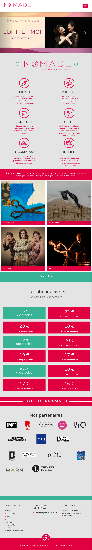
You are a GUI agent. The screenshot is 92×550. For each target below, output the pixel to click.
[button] (7, 32)
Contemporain (60, 173)
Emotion (81, 173)
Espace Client (11, 525)
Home (9, 511)
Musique (49, 176)
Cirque (31, 173)
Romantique (71, 176)
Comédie (40, 173)
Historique (20, 176)
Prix (8, 519)
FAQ (8, 528)
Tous (8, 173)
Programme (11, 513)
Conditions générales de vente (46, 513)
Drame (72, 173)
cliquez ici (68, 516)
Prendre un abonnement (15, 531)
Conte (49, 173)
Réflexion (59, 176)
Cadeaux (10, 522)
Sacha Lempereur (36, 545)
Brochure (10, 516)
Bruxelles (17, 173)
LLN (24, 173)
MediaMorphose (65, 545)
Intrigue (39, 176)
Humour (30, 176)
